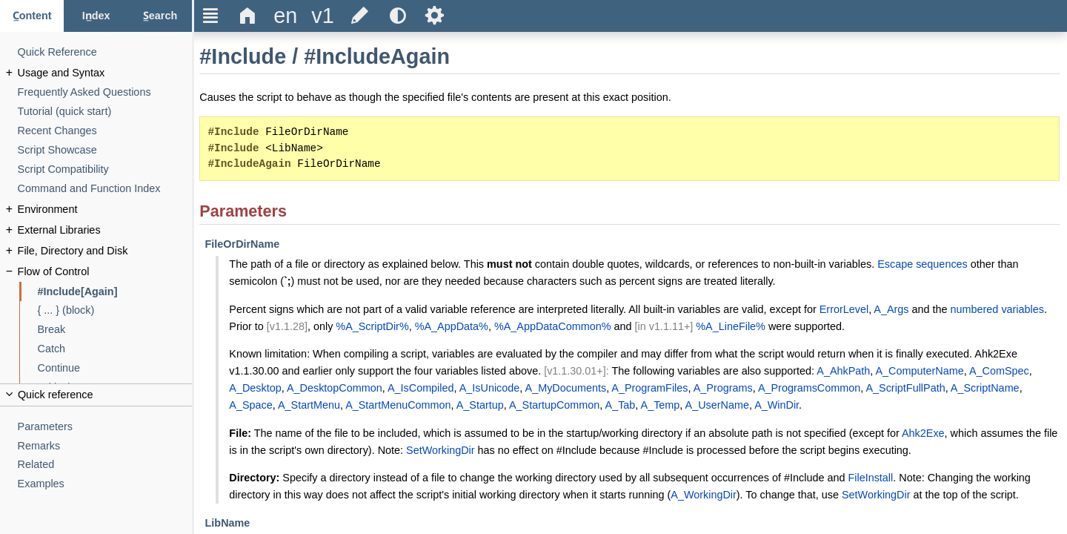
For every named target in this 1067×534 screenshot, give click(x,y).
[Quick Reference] (105, 52)
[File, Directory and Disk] (105, 251)
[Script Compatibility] (105, 169)
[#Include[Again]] (115, 291)
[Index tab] (95, 16)
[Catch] (115, 348)
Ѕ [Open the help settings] (434, 15)
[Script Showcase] (105, 150)
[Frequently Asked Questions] (105, 92)
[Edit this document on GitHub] (360, 16)
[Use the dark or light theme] (397, 16)
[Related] (105, 464)
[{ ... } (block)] (115, 310)
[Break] (115, 329)
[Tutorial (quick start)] (105, 111)
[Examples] (105, 483)
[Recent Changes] (105, 130)
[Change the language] (285, 16)
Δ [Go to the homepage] (248, 15)
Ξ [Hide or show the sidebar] (211, 15)
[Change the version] (322, 16)
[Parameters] (105, 426)
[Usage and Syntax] (105, 73)
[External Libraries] (105, 230)
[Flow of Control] (105, 271)
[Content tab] (32, 16)
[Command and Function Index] (105, 188)
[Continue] (115, 368)
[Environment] (105, 209)
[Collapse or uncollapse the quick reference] (96, 394)
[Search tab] (160, 16)
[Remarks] (105, 446)
